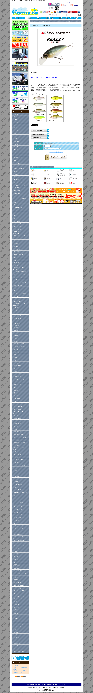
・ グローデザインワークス (19, 271)
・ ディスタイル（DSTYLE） (20, 404)
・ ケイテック (16, 279)
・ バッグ (15, 138)
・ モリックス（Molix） (18, 590)
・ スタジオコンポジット (19, 346)
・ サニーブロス (17, 307)
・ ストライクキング (18, 360)
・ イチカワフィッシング (19, 187)
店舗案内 (16, 665)
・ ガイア (15, 241)
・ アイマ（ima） (17, 163)
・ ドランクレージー (18, 434)
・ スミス (15, 368)
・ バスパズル (16, 468)
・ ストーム (15, 357)
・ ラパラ (15, 601)
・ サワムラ (15, 310)
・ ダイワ (15, 382)
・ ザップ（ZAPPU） (18, 301)
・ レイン (15, 629)
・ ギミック (15, 257)
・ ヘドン (15, 551)
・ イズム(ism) (16, 193)
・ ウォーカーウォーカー (19, 204)
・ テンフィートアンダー (19, 426)
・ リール (15, 119)
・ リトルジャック (17, 613)
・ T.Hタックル (16, 398)
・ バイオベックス (17, 462)
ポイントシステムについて (20, 670)
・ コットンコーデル (18, 288)
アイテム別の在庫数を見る (56, 152)
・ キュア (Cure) (16, 262)
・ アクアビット (17, 166)
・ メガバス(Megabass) (18, 588)
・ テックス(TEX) (17, 409)
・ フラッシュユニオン (18, 528)
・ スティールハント (18, 352)
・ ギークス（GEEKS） (18, 254)
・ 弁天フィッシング (18, 559)
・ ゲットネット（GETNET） (20, 282)
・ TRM (14, 401)
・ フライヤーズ (17, 520)
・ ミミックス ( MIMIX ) (18, 585)
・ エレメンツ (16, 218)
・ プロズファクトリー (18, 531)
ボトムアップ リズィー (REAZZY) (72, 21)
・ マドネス (15, 579)
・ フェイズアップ (17, 515)
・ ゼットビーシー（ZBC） (19, 379)
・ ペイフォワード (17, 543)
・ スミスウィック (17, 371)
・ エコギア (15, 213)
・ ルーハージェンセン (18, 624)
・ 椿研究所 (15, 390)
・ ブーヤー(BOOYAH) (18, 540)
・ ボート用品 (16, 146)
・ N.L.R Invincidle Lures (18, 224)
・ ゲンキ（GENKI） (18, 285)
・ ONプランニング (17, 229)
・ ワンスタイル (17, 643)
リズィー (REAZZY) (57, 21)
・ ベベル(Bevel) (17, 554)
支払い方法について (42, 684)
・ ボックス (15, 136)
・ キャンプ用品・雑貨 (18, 651)
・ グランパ (15, 265)
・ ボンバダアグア (17, 571)
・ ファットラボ (17, 498)
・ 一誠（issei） (16, 190)
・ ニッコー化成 (17, 445)
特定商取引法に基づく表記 (31, 684)
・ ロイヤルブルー (17, 635)
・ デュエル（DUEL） (18, 421)
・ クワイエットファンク (19, 274)
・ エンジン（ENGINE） (19, 226)
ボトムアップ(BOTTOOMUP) (44, 21)
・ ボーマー (15, 562)
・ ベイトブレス (17, 548)
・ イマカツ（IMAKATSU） (19, 196)
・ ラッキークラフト (18, 598)
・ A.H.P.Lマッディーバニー (19, 182)
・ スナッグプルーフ (18, 363)
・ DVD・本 (16, 155)
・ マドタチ (15, 577)
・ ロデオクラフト (17, 637)
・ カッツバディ (17, 238)
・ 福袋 (14, 648)
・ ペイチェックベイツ (18, 545)
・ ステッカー (16, 144)
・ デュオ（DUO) (17, 423)
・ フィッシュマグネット (19, 506)
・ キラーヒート (17, 260)
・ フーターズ (16, 495)
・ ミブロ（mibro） (17, 582)
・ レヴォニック (17, 632)
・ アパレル (15, 149)
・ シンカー (15, 130)
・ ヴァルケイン (17, 202)
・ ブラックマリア (17, 523)
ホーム (33, 21)
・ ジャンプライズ (17, 341)
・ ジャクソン (16, 335)
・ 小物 (14, 133)
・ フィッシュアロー (18, 500)
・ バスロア (15, 470)
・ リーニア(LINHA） (18, 607)
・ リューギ (15, 618)
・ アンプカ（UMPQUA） (19, 185)
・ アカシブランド (17, 157)
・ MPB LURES (16, 221)
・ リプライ (15, 621)
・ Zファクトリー (17, 376)
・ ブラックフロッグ (18, 526)
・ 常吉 (14, 393)
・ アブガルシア (17, 174)
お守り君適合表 (18, 672)
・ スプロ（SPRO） (17, 365)
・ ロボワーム (16, 640)
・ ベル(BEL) (16, 556)
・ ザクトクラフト (18, 299)
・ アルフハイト (17, 177)
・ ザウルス (15, 296)
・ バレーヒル (16, 476)
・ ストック (15, 354)
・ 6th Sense (15, 327)
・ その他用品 (16, 141)
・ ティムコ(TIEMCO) (18, 406)
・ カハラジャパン (17, 249)
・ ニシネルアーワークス (19, 442)
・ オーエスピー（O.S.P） (19, 235)
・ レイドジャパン (17, 626)
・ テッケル (15, 415)
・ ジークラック (17, 321)
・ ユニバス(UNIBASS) (18, 596)
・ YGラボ (15, 646)
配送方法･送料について (52, 684)
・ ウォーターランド (18, 207)
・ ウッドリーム (17, 210)
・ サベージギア (17, 313)
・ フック (15, 127)
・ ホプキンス (16, 568)
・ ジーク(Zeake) (17, 318)
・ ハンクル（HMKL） (18, 479)
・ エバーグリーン (17, 215)
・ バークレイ (16, 481)
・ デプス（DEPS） (17, 418)
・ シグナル (15, 330)
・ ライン (15, 125)
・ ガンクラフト (17, 252)
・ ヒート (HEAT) (17, 489)
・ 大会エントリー (17, 114)
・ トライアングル (17, 431)
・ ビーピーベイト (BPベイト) (20, 492)
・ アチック (15, 171)
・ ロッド (15, 116)
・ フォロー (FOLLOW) (18, 517)
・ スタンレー (16, 349)
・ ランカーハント (17, 604)
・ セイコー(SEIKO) (17, 374)
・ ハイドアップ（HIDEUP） (20, 465)
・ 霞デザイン (16, 246)
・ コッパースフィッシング (19, 293)
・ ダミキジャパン (17, 384)
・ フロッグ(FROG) (17, 534)
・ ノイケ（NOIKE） (18, 454)
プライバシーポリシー (62, 684)
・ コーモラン (16, 290)
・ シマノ (15, 333)
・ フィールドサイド (18, 512)
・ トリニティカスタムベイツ (20, 437)
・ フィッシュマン (17, 509)
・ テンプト (15, 429)
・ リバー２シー (17, 615)
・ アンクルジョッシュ (18, 179)
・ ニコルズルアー (17, 440)
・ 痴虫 (14, 387)
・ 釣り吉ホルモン (17, 395)
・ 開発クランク (17, 243)
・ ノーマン (15, 451)
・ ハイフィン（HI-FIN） (19, 459)
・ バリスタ (15, 473)
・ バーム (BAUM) (17, 484)
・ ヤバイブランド (17, 593)
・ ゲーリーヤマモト (18, 277)
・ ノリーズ (15, 457)
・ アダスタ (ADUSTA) (18, 168)
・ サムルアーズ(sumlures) (19, 316)
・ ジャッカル (16, 338)
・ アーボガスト (17, 160)
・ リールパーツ (17, 122)
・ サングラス (16, 152)
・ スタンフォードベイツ (19, 343)
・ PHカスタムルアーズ (18, 487)
